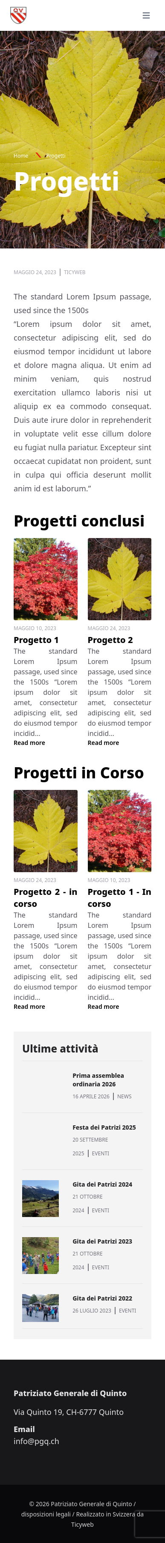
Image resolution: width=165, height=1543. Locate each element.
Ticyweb (82, 1524)
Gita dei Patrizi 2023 (102, 1241)
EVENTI (100, 1153)
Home (21, 155)
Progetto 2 (110, 640)
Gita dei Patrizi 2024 (102, 1184)
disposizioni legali (46, 1514)
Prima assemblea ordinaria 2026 (98, 1079)
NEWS (124, 1096)
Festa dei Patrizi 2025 (104, 1127)
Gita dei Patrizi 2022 (102, 1298)
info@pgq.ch (36, 1441)
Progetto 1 (36, 640)
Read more (29, 743)
